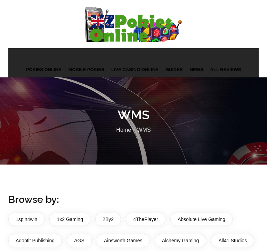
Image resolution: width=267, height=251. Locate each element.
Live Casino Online (135, 69)
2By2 (108, 219)
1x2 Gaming (70, 219)
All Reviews (225, 69)
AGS (79, 240)
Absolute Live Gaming (201, 219)
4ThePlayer (145, 219)
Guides (174, 69)
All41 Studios (232, 240)
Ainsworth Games (123, 240)
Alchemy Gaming (180, 240)
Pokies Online (44, 69)
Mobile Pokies (86, 69)
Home (123, 129)
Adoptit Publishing (35, 240)
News (196, 69)
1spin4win (26, 219)
